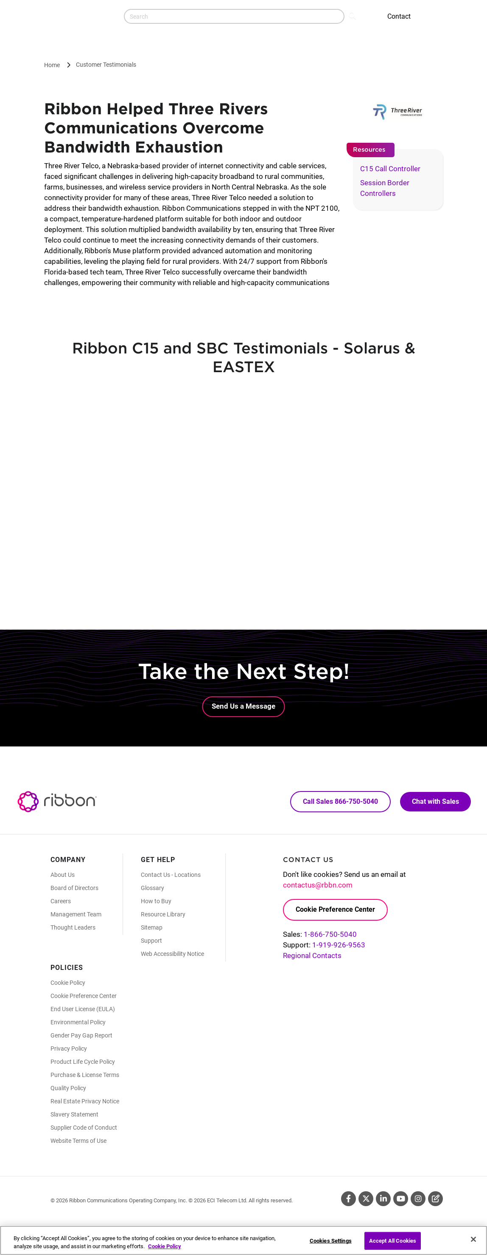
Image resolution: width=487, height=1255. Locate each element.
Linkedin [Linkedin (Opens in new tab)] (383, 1198)
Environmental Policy (78, 1022)
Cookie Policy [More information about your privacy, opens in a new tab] (164, 1246)
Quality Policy (68, 1088)
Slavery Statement (74, 1114)
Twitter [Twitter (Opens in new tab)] (365, 1198)
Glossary (152, 888)
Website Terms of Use (78, 1140)
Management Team (75, 914)
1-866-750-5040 (330, 934)
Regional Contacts (312, 955)
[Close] (473, 1239)
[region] (243, 1240)
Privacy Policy (68, 1048)
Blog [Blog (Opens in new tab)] (435, 1198)
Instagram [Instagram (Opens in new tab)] (418, 1198)
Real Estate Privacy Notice (84, 1101)
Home (52, 65)
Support (151, 940)
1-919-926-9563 (338, 945)
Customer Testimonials (106, 64)
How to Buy (156, 901)
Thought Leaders (72, 927)
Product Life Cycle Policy (82, 1061)
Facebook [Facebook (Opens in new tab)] (348, 1198)
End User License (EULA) (82, 1009)
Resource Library (163, 914)
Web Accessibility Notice (172, 953)
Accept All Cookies (392, 1241)
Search (353, 15)
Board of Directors (74, 888)
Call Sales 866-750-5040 (340, 801)
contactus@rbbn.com (318, 885)
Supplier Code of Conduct (83, 1127)
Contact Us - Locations (171, 874)
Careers (60, 901)
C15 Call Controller (390, 168)
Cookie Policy (67, 982)
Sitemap (151, 927)
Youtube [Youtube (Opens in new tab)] (400, 1198)
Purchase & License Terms (84, 1074)
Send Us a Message (243, 706)
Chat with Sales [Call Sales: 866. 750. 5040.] (435, 801)
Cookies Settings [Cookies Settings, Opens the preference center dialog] (331, 1241)
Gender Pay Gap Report (81, 1035)
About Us (62, 874)
